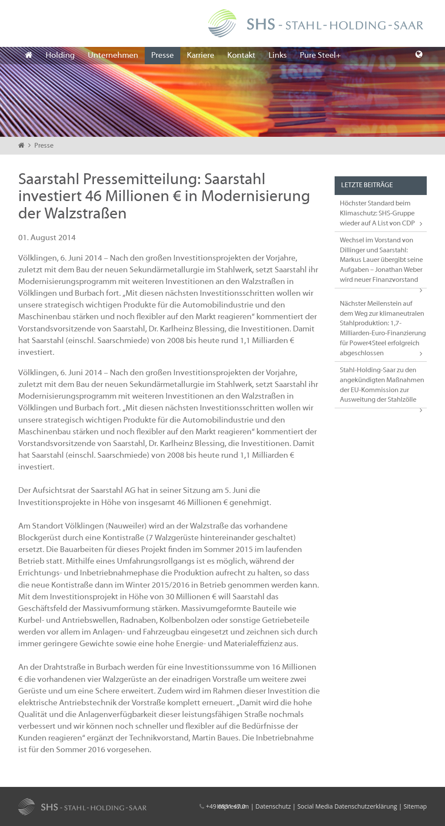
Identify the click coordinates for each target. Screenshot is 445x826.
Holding (60, 55)
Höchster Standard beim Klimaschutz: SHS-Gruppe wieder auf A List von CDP (377, 213)
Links (278, 55)
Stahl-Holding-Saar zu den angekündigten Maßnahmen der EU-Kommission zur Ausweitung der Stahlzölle (382, 385)
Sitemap (415, 806)
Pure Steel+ (320, 55)
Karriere (200, 55)
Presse (162, 55)
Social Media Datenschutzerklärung (347, 806)
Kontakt (241, 55)
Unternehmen (113, 55)
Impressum (233, 806)
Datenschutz (273, 806)
